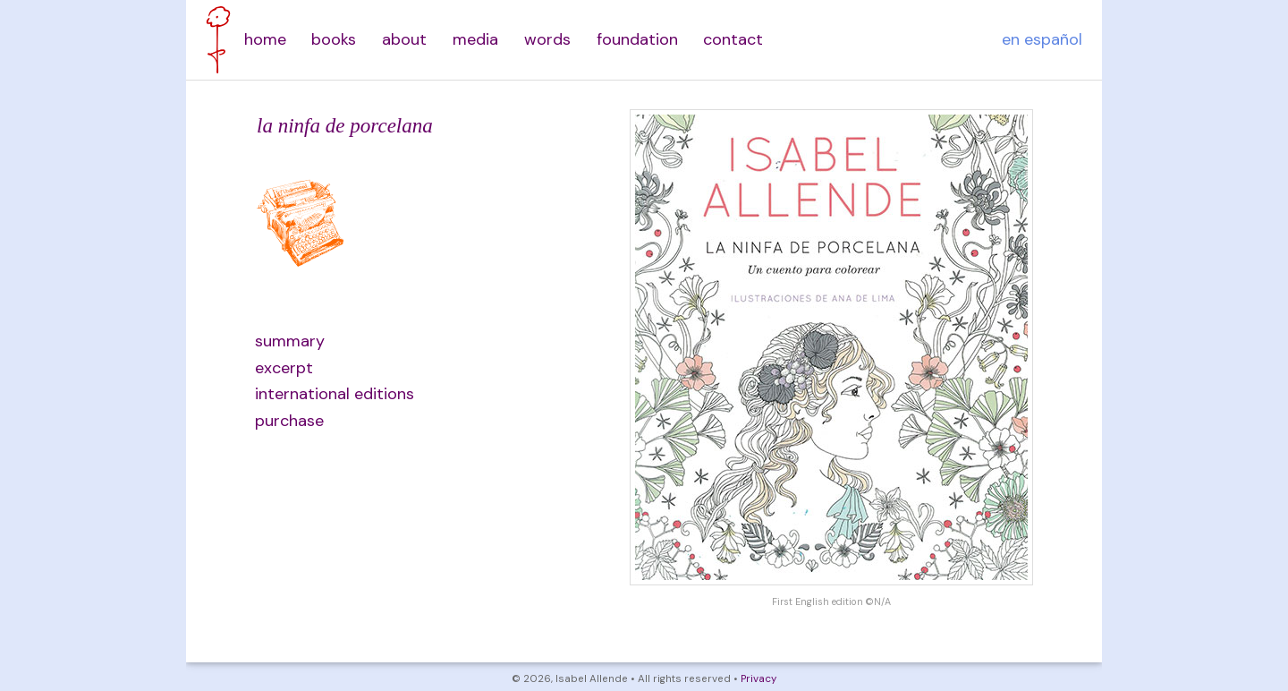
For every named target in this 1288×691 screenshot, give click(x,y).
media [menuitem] (475, 39)
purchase (289, 420)
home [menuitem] (265, 39)
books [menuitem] (333, 39)
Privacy (758, 679)
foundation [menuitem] (637, 39)
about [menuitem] (404, 39)
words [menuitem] (547, 39)
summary (290, 341)
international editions (334, 394)
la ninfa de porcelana (345, 125)
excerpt (284, 368)
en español (1042, 39)
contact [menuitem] (733, 39)
